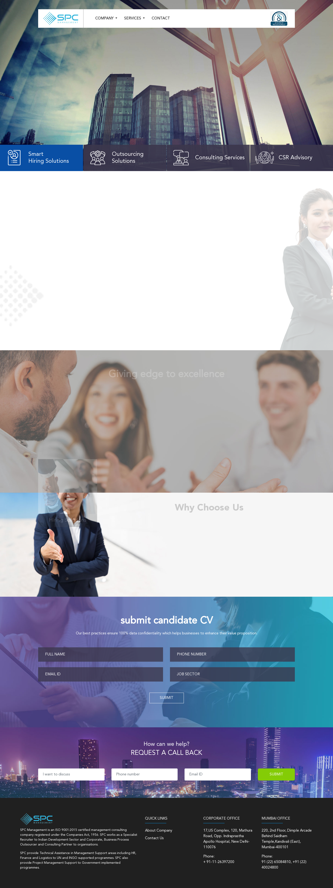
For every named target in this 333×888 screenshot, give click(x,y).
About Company (158, 831)
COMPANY (104, 18)
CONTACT (161, 18)
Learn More (33, 100)
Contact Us (154, 838)
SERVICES (133, 18)
